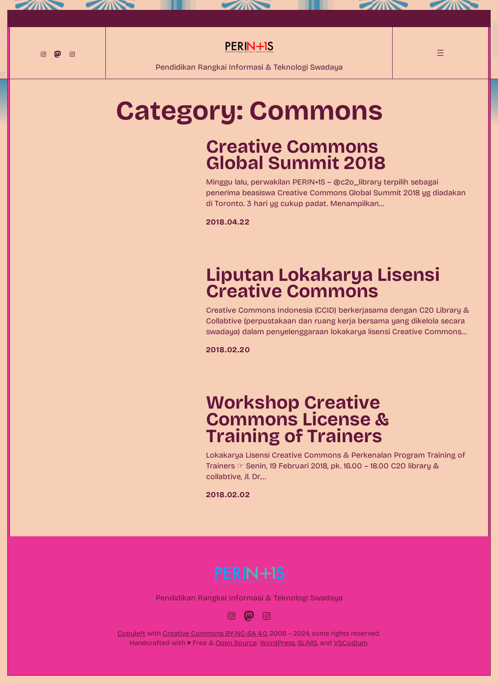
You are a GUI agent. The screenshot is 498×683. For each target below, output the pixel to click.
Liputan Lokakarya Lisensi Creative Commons (323, 283)
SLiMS (307, 643)
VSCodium (350, 643)
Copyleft (131, 633)
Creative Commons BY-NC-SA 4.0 (215, 633)
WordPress (277, 643)
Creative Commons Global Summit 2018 (296, 155)
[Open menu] (440, 53)
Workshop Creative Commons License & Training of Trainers (297, 419)
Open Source (236, 643)
